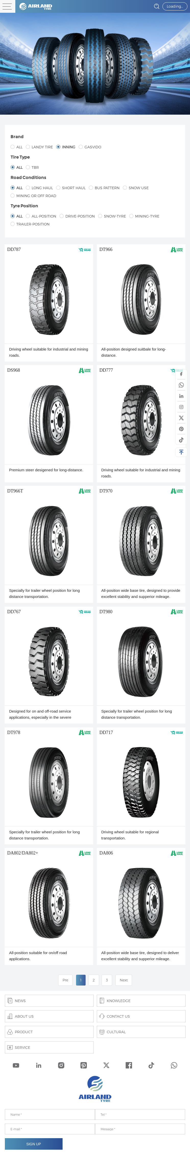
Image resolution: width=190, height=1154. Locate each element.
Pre (65, 980)
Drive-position (77, 216)
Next (124, 980)
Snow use (136, 188)
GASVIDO (90, 147)
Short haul (71, 188)
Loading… (175, 6)
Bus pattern (104, 188)
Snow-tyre (112, 216)
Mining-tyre (144, 216)
